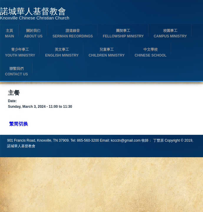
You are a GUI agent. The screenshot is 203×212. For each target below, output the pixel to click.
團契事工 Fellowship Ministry (123, 33)
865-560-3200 (88, 140)
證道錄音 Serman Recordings (72, 33)
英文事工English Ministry (62, 52)
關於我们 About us (33, 33)
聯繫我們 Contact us (16, 71)
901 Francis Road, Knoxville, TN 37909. (38, 140)
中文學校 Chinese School (150, 52)
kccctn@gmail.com (126, 140)
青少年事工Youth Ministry (20, 52)
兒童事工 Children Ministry (107, 52)
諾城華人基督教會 (33, 11)
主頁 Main (9, 33)
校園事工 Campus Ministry (170, 33)
